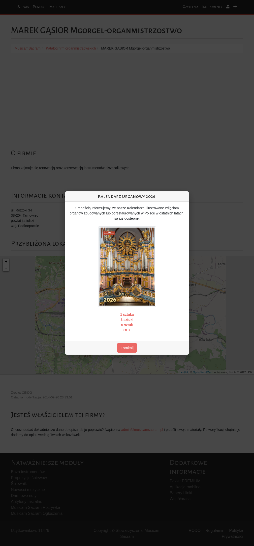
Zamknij (127, 348)
